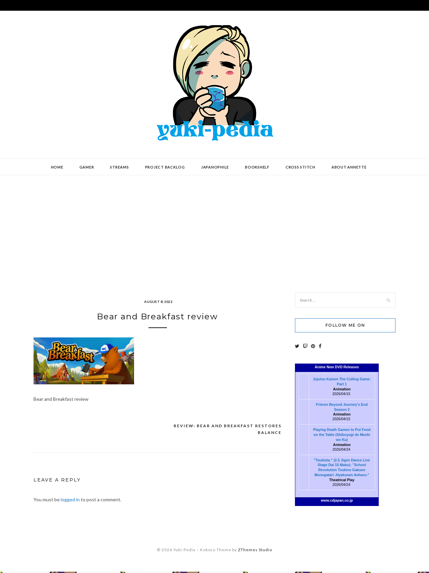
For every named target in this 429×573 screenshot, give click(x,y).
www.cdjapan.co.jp (337, 500)
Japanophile (215, 167)
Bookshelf (257, 167)
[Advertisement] (214, 229)
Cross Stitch (300, 167)
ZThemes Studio (255, 551)
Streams (119, 167)
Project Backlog (165, 167)
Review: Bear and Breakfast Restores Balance (228, 431)
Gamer (86, 167)
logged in (70, 501)
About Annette (349, 167)
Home (57, 167)
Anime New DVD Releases (337, 367)
